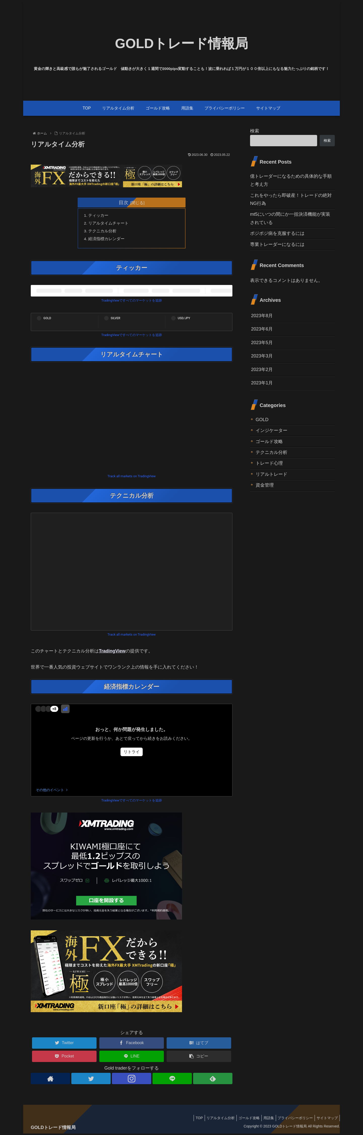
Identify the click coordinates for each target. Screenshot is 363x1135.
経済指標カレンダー (107, 240)
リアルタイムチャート (109, 224)
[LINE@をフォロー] (172, 1080)
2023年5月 (262, 342)
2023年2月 (262, 369)
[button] (199, 1058)
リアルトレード (271, 474)
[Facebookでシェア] (131, 1044)
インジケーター (271, 430)
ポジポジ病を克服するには (277, 233)
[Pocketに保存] (64, 1058)
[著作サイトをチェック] (50, 1080)
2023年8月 (262, 315)
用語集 (264, 1119)
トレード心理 (269, 463)
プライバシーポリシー (293, 1119)
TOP (190, 1119)
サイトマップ (326, 1119)
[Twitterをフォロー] (91, 1080)
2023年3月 (262, 355)
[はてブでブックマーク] (199, 1044)
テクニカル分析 (103, 232)
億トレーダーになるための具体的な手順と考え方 (291, 180)
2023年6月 (262, 329)
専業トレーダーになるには (277, 244)
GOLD (262, 419)
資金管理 (265, 485)
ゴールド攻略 (269, 441)
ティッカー (99, 215)
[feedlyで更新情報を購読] (213, 1080)
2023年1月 (262, 382)
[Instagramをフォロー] (131, 1080)
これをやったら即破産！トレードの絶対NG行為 (291, 199)
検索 (254, 130)
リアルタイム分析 (213, 1119)
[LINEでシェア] (131, 1058)
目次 (123, 202)
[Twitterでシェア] (64, 1044)
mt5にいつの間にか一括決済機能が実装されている (290, 218)
